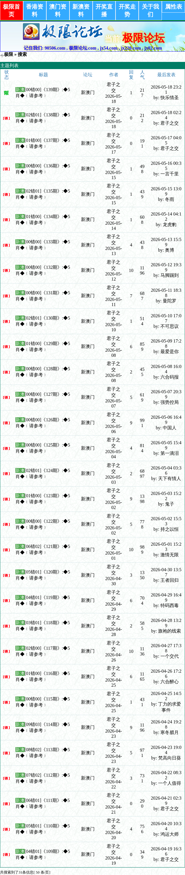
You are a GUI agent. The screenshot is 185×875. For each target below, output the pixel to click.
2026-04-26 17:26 (166, 674)
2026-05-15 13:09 (166, 191)
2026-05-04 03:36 (166, 470)
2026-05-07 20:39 (166, 394)
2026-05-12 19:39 (166, 267)
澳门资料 (57, 10)
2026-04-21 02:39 (166, 801)
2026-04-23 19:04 (166, 750)
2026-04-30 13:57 (166, 572)
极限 (8, 54)
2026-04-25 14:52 (166, 696)
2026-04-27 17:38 (166, 648)
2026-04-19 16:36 (166, 851)
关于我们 (150, 10)
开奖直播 (104, 10)
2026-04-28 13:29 (166, 623)
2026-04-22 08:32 (166, 775)
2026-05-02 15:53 (166, 521)
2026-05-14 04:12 (166, 217)
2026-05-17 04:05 (166, 140)
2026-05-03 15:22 (166, 496)
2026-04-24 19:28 (166, 724)
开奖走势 (127, 10)
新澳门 (88, 92)
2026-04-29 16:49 (166, 597)
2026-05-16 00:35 (166, 166)
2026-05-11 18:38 (166, 293)
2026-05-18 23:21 (166, 90)
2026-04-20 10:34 (166, 826)
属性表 (173, 6)
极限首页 (11, 10)
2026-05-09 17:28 (166, 343)
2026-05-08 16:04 (166, 369)
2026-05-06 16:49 (166, 420)
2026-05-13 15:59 (166, 242)
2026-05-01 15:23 (166, 547)
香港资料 (34, 10)
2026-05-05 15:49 (166, 445)
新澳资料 (80, 10)
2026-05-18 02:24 (166, 115)
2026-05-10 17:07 (166, 318)
